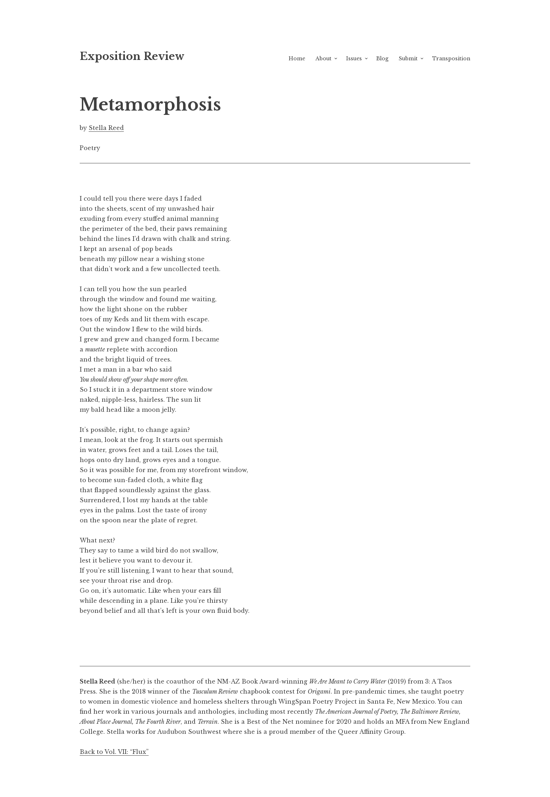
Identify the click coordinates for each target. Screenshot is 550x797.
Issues (354, 58)
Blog (382, 58)
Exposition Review (132, 56)
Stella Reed (106, 127)
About (323, 58)
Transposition (451, 58)
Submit (408, 58)
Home (297, 58)
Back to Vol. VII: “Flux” (114, 751)
